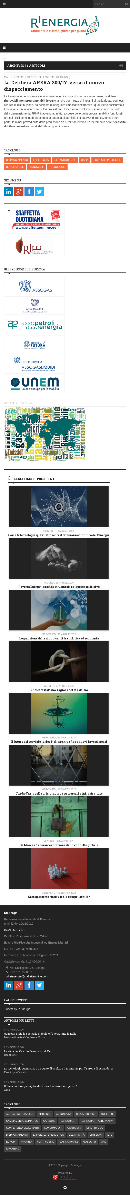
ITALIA (84, 160)
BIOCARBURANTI (86, 1114)
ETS (109, 1134)
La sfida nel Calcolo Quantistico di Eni (27, 1051)
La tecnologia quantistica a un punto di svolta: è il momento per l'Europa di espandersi (58, 1068)
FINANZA (26, 1141)
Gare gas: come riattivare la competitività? (59, 897)
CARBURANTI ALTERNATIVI (97, 1120)
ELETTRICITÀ (41, 160)
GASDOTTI (89, 1141)
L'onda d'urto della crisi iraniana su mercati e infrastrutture (59, 793)
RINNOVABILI (36, 167)
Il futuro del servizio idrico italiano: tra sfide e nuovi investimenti (59, 742)
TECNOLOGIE (57, 167)
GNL (103, 1141)
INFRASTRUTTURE (65, 160)
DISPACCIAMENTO (17, 160)
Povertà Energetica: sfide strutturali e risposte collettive (59, 587)
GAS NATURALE (68, 1141)
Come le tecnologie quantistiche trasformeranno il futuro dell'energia (59, 535)
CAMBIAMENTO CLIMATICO (22, 1120)
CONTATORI (74, 1127)
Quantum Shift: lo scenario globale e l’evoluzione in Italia (40, 1033)
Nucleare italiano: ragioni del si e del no (59, 690)
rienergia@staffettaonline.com (29, 976)
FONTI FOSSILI (45, 1141)
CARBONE (49, 1120)
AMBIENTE (45, 1114)
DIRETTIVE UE (95, 1127)
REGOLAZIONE (15, 167)
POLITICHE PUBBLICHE (107, 160)
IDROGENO (12, 1148)
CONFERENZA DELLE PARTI (22, 1127)
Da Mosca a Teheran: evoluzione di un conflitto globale (59, 845)
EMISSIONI (96, 1134)
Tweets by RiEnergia (17, 1009)
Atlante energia (18, 403)
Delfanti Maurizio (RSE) (54, 77)
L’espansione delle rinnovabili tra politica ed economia (59, 638)
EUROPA (11, 1141)
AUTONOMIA (63, 1114)
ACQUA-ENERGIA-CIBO (19, 1114)
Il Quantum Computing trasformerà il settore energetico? (40, 1086)
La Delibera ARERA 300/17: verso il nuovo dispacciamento (54, 85)
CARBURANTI (68, 1120)
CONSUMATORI (53, 1127)
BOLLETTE (107, 1114)
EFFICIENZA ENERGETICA (48, 1134)
